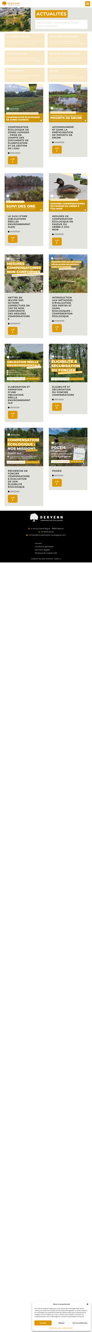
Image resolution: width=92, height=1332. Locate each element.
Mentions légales (67, 1328)
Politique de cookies (55, 1328)
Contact (38, 543)
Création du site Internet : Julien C (46, 558)
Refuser (61, 1323)
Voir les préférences (79, 1323)
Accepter (43, 1323)
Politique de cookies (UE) (46, 553)
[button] (87, 1304)
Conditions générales (44, 546)
